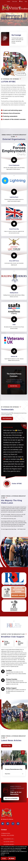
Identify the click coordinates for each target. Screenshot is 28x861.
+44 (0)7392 (8, 841)
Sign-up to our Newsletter (11, 798)
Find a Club (14, 1)
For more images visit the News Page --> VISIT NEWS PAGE (13, 529)
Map (21, 1)
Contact (8, 1)
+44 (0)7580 (8, 844)
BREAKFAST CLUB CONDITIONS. (16, 853)
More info (2, 854)
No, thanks (11, 858)
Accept (4, 858)
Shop (26, 1)
